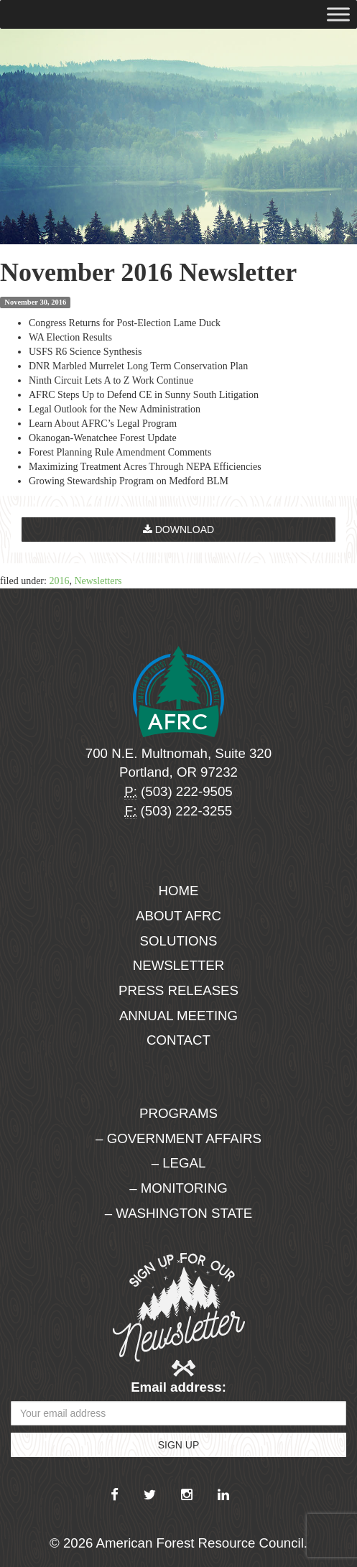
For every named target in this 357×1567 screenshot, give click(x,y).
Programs (178, 1113)
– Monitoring (178, 1188)
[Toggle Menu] (338, 14)
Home (179, 890)
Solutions (179, 940)
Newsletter (179, 965)
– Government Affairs (178, 1138)
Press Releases (178, 990)
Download (178, 529)
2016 (59, 581)
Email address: (178, 1387)
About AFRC (178, 915)
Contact (178, 1040)
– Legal (179, 1162)
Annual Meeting (178, 1015)
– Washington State (179, 1213)
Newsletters (97, 581)
